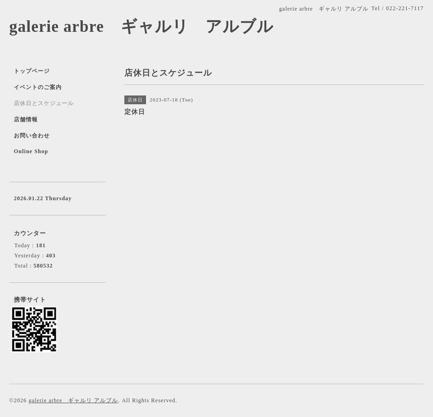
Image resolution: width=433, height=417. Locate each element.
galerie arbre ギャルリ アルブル (141, 27)
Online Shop (31, 151)
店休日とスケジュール (44, 103)
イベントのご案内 (38, 87)
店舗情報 (26, 119)
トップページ (32, 71)
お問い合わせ (32, 135)
